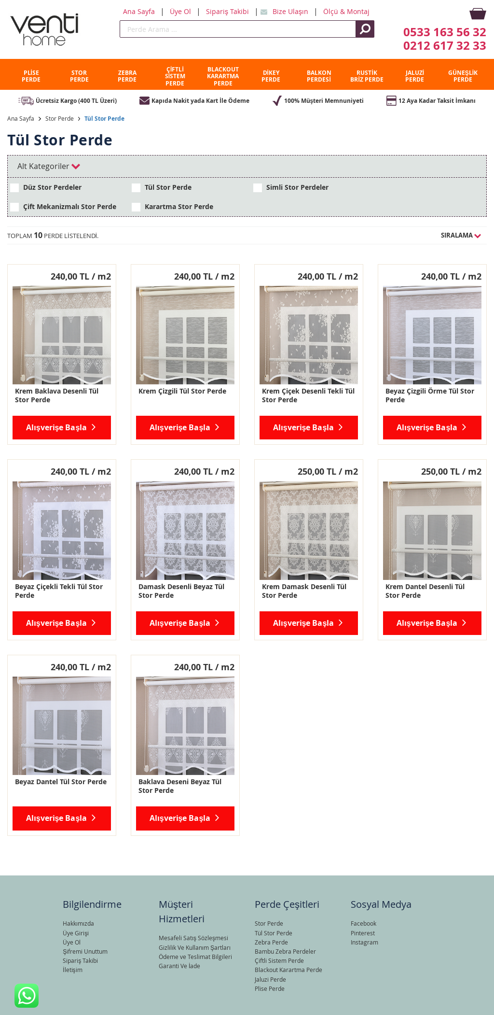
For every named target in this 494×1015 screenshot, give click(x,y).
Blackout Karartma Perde (288, 969)
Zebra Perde (271, 942)
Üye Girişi (76, 933)
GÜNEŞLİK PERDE (463, 76)
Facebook (363, 923)
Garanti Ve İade (179, 966)
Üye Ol (181, 11)
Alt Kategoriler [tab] (48, 166)
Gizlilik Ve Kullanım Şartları (195, 947)
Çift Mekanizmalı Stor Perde (63, 206)
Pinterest (363, 933)
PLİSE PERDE (31, 76)
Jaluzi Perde (270, 979)
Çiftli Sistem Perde (279, 960)
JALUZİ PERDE (414, 76)
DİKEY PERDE (270, 76)
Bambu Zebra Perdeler (285, 951)
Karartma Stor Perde (172, 206)
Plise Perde (270, 988)
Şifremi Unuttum (85, 951)
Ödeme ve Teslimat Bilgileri (195, 956)
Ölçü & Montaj (346, 11)
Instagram (364, 942)
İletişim (72, 969)
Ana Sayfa (140, 11)
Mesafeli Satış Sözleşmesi (193, 938)
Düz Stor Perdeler (46, 187)
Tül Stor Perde (104, 118)
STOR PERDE (79, 76)
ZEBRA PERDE (127, 76)
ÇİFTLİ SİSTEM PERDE (175, 76)
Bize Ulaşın (291, 11)
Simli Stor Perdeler (291, 187)
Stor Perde (59, 118)
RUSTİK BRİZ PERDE (366, 76)
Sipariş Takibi (228, 11)
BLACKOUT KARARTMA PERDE (223, 76)
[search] (238, 29)
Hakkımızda (78, 923)
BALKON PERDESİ (319, 76)
